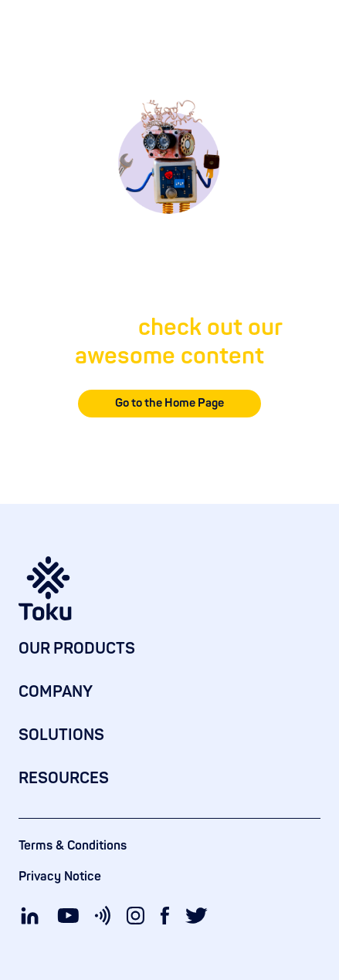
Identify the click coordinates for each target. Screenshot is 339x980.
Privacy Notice (60, 876)
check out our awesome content (179, 342)
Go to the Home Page (169, 403)
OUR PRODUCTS (77, 648)
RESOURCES (64, 778)
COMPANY (56, 691)
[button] (311, 31)
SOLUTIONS (61, 735)
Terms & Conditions (73, 845)
